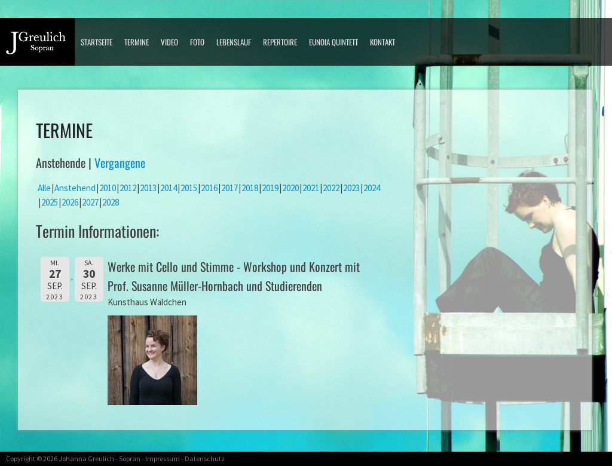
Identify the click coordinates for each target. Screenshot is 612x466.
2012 (128, 188)
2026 (70, 202)
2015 (188, 188)
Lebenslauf (233, 42)
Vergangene (119, 162)
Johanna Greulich (86, 458)
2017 (229, 188)
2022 (331, 188)
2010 (107, 188)
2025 (49, 202)
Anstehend (75, 188)
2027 (90, 202)
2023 (351, 188)
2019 (270, 188)
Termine (136, 42)
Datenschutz (205, 458)
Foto (197, 42)
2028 (110, 202)
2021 (310, 188)
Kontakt (382, 42)
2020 (290, 188)
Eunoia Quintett (333, 42)
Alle (44, 188)
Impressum (162, 458)
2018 (249, 188)
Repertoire (280, 42)
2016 (209, 188)
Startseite (96, 42)
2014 (168, 188)
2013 (148, 188)
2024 (371, 188)
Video (169, 42)
